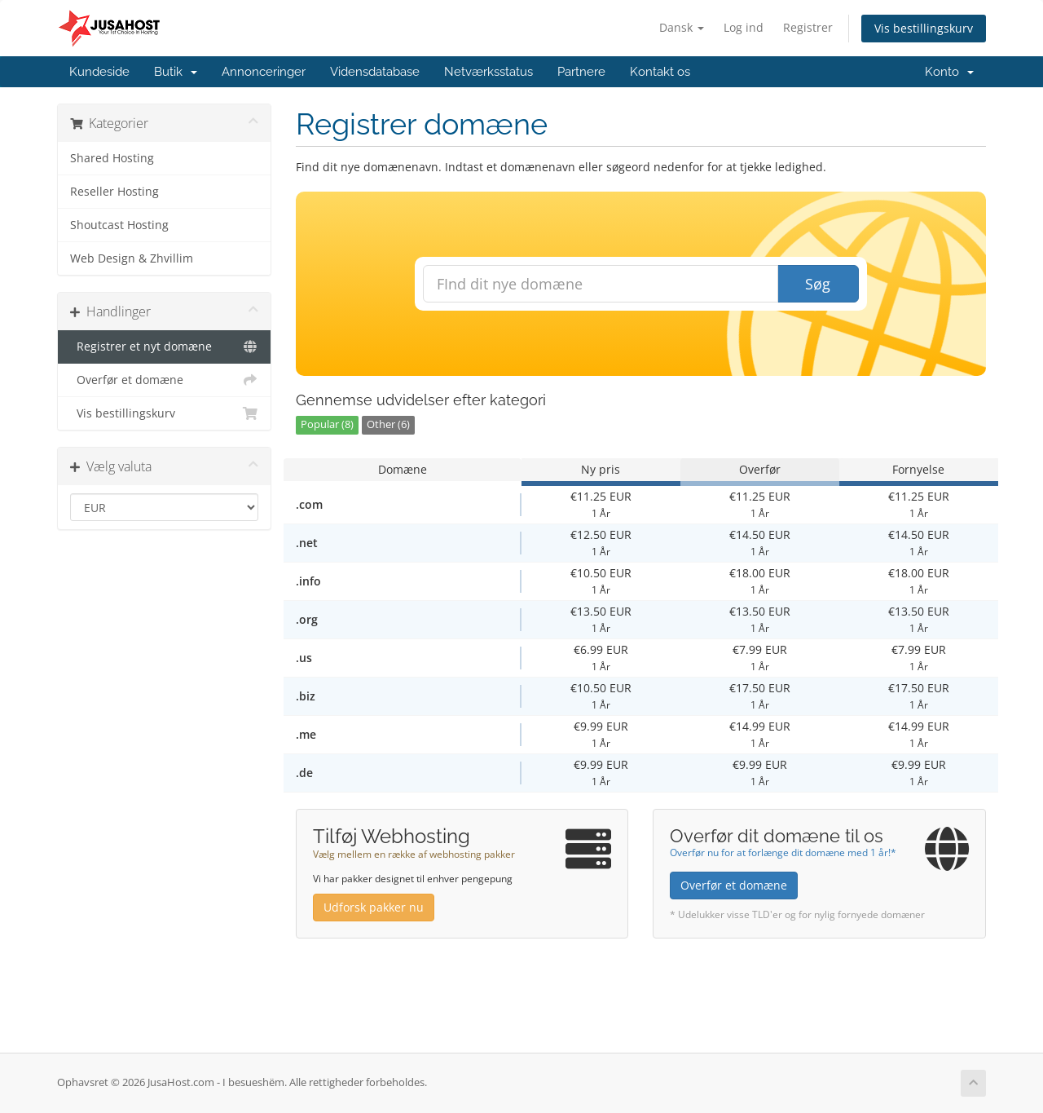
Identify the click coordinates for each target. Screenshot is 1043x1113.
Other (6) (388, 424)
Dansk (681, 27)
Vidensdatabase (375, 71)
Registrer (808, 27)
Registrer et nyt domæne (164, 346)
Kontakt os (660, 71)
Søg (817, 284)
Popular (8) (327, 424)
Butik (175, 71)
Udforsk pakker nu (373, 907)
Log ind (744, 27)
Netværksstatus (488, 71)
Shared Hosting (112, 158)
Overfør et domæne (164, 380)
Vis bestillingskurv (923, 28)
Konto (949, 71)
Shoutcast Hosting (119, 225)
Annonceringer (264, 71)
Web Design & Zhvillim (131, 258)
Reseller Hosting (114, 191)
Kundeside (99, 71)
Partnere (581, 71)
